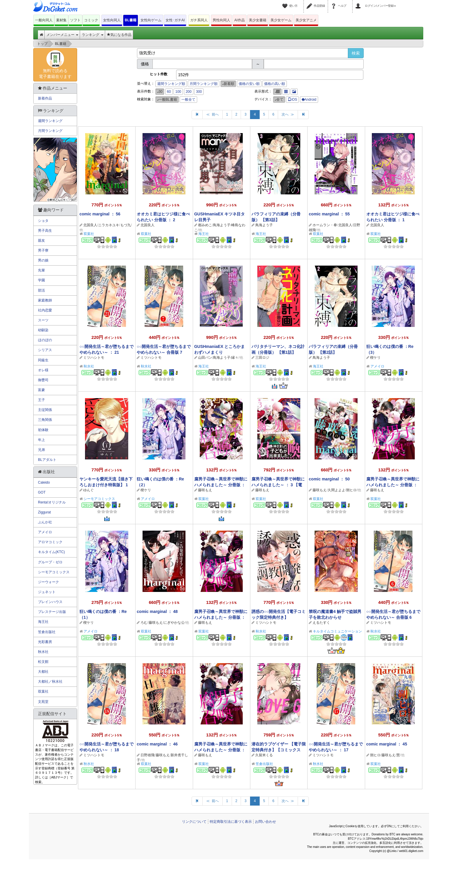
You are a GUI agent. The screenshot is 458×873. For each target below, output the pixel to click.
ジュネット (46, 592)
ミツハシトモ (93, 358)
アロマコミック (50, 542)
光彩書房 (45, 642)
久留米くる (264, 755)
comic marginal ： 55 (329, 214)
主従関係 (45, 410)
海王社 (203, 234)
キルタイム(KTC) (51, 552)
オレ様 (43, 370)
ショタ (43, 221)
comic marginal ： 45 (386, 744)
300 (199, 92)
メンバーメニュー (62, 35)
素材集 (61, 20)
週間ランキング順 (171, 84)
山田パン (205, 358)
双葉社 (89, 234)
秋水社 (89, 366)
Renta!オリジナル (52, 502)
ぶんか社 (45, 522)
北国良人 (90, 225)
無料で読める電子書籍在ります (55, 64)
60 (169, 92)
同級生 (43, 360)
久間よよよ (336, 490)
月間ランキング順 (204, 84)
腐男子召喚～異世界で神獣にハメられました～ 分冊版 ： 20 (220, 485)
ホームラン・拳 (325, 225)
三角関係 (45, 420)
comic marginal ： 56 (99, 214)
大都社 (43, 672)
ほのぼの (45, 340)
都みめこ (205, 225)
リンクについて (194, 822)
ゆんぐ (88, 490)
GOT (42, 492)
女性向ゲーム (151, 20)
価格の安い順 (249, 84)
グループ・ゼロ (50, 562)
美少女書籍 (257, 20)
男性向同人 (221, 20)
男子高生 (45, 231)
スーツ (43, 320)
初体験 (43, 430)
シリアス (45, 350)
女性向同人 (112, 20)
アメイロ (377, 366)
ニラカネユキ (108, 225)
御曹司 (43, 380)
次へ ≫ (288, 114)
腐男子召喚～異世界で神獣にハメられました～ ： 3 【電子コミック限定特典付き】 (278, 485)
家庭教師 (45, 300)
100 (178, 92)
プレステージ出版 (52, 612)
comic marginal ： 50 (329, 479)
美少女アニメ (306, 20)
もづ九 (125, 225)
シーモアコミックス (99, 499)
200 (189, 92)
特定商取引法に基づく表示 (231, 822)
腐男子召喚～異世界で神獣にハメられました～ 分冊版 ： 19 (392, 485)
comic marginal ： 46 (157, 744)
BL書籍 (130, 20)
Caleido (44, 482)
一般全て (188, 99)
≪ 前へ (212, 114)
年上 (41, 440)
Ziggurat (44, 512)
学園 (41, 280)
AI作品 (239, 20)
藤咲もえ (205, 490)
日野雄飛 (147, 755)
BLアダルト (47, 460)
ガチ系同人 (199, 20)
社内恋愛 (45, 310)
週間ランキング (50, 121)
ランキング (92, 35)
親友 (41, 240)
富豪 (41, 390)
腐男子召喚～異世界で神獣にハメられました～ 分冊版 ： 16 (220, 750)
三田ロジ (262, 358)
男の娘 (43, 260)
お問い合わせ (265, 822)
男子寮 (43, 250)
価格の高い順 (274, 84)
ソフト (75, 20)
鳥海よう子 (221, 225)
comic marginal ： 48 (157, 611)
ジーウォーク (48, 582)
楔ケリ (375, 358)
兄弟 (41, 450)
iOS (292, 99)
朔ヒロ (351, 490)
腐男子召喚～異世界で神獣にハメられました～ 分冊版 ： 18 (220, 617)
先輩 (41, 270)
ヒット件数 (158, 74)
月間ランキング (50, 131)
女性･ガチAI (175, 20)
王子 (41, 400)
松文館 (43, 662)
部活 (41, 290)
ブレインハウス (50, 602)
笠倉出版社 (264, 764)
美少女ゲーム (281, 20)
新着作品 (45, 98)
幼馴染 (43, 330)
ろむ (144, 623)
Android (309, 99)
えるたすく (321, 623)
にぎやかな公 (174, 623)
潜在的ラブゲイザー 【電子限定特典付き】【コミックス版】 (278, 750)
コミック (91, 20)
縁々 (234, 358)
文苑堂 (43, 702)
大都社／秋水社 (50, 681)
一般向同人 (44, 20)
